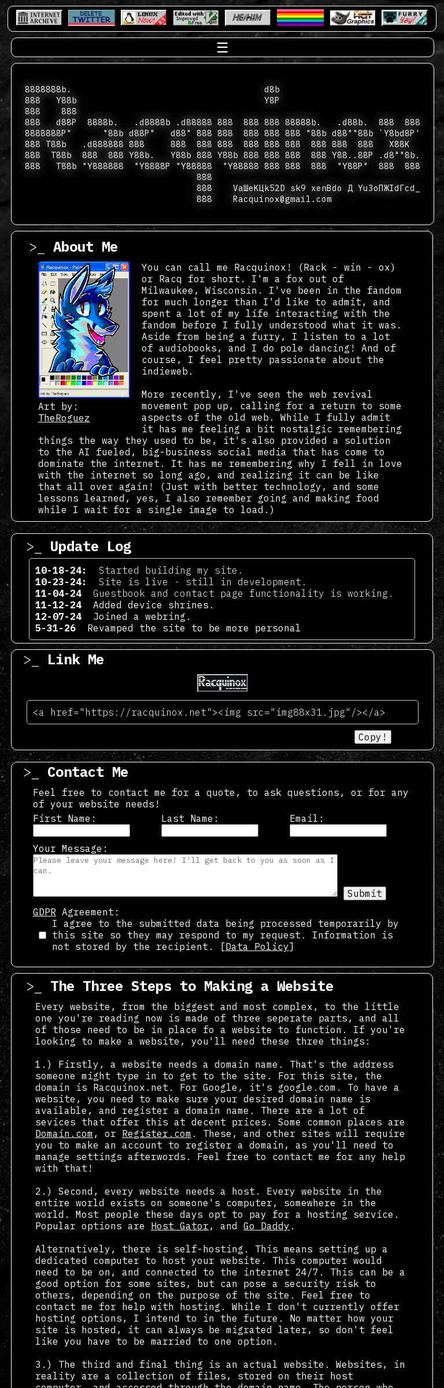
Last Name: (190, 818)
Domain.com (64, 1133)
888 (32, 100)
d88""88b (352, 133)
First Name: (65, 818)
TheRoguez (64, 418)
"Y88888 (194, 165)
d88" (181, 133)
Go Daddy (266, 1226)
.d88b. (352, 122)
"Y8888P (152, 165)
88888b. (303, 122)
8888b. (103, 122)
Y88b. (142, 154)
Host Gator (180, 1226)
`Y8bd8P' (399, 133)
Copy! (372, 737)
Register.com (156, 1133)
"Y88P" (352, 165)
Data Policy (257, 946)
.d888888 (103, 144)
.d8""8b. (399, 154)
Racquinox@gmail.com (282, 198)
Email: (307, 818)
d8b (272, 89)
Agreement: (76, 912)
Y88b (66, 100)
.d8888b (152, 122)
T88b (56, 144)
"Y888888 (103, 165)
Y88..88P (352, 154)
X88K (399, 144)
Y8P (272, 100)
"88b (113, 133)
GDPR (44, 912)
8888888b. (48, 89)
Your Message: (70, 848)
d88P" (142, 133)
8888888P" (48, 133)
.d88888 (194, 122)
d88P (66, 122)
